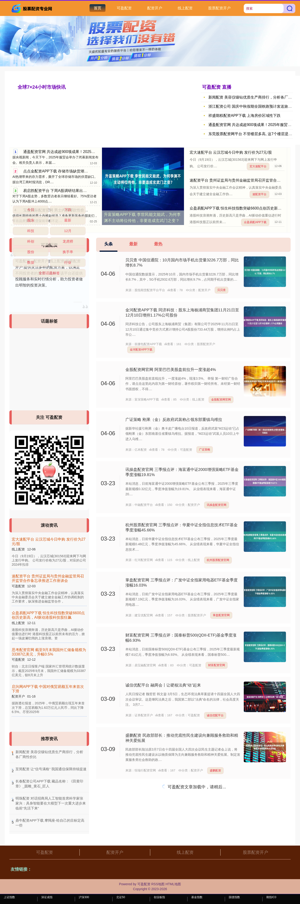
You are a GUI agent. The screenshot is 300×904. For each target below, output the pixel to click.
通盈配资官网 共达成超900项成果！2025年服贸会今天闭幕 (72, 152)
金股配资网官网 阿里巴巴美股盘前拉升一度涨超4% (170, 369)
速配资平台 (259, 194)
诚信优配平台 (215, 715)
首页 (97, 8)
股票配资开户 (219, 8)
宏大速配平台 (258, 166)
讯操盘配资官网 (216, 505)
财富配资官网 (216, 665)
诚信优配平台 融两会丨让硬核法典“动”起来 (163, 685)
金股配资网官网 (221, 399)
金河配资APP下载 (141, 349)
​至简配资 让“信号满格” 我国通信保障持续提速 (50, 769)
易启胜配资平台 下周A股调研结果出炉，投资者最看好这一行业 (75, 191)
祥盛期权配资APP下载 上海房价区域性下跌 (244, 116)
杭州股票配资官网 (218, 560)
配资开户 (154, 8)
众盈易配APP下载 (255, 222)
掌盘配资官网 (221, 615)
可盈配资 (124, 8)
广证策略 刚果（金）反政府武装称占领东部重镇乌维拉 (173, 419)
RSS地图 (158, 884)
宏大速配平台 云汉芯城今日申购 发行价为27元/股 (231, 152)
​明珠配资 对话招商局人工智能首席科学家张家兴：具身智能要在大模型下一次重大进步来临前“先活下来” (50, 803)
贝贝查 (221, 290)
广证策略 (204, 449)
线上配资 (185, 8)
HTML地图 (173, 884)
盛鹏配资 (215, 770)
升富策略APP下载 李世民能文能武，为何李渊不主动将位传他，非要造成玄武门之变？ (142, 217)
